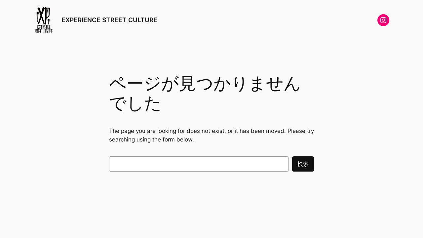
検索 (303, 164)
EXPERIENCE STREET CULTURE (109, 20)
